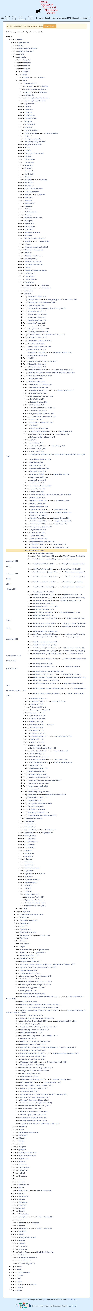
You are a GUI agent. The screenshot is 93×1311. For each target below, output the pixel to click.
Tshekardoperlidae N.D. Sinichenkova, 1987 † (42, 815)
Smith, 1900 (37, 474)
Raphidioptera (29, 853)
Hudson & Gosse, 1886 (31, 1109)
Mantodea (28, 209)
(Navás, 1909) (71, 569)
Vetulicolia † (22, 1255)
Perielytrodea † (29, 273)
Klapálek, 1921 (39, 506)
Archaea (19, 1267)
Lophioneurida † (30, 203)
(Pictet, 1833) (73, 598)
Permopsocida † (30, 276)
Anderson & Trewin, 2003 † (33, 1044)
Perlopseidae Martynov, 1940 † (38, 774)
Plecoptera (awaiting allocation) (38, 786)
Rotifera (20, 1234)
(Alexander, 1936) (45, 637)
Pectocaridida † (25, 950)
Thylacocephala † (25, 929)
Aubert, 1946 (43, 615)
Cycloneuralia (27, 1152)
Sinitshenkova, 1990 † (42, 422)
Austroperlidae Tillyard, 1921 (36, 297)
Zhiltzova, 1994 (38, 393)
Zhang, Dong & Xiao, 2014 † (35, 985)
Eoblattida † (28, 156)
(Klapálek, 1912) (44, 634)
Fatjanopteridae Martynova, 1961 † (39, 329)
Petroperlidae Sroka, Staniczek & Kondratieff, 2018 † (45, 780)
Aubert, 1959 (44, 577)
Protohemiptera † (30, 838)
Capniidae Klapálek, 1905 (36, 305)
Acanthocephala (23, 42)
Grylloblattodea (29, 174)
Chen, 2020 (38, 733)
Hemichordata (22, 1170)
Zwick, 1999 (38, 716)
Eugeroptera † (29, 162)
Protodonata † (29, 833)
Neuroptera (28, 235)
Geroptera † (28, 168)
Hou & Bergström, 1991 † (33, 993)
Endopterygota (34, 153)
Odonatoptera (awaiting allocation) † (36, 247)
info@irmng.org (72, 1299)
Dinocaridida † (24, 917)
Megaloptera (29, 221)
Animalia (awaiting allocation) (27, 48)
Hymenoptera (29, 183)
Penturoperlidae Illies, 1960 (36, 370)
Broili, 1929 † (29, 1062)
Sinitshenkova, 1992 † (41, 486)
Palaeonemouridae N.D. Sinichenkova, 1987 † (42, 361)
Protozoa (33, 1284)
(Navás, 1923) (44, 559)
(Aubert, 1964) (42, 612)
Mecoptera (28, 215)
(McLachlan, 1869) (45, 606)
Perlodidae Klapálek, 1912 (36, 381)
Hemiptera (28, 177)
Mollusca (21, 1188)
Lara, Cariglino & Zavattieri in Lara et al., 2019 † (39, 1007)
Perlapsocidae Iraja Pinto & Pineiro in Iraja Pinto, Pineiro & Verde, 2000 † (51, 373)
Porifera (20, 1220)
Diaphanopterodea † (31, 130)
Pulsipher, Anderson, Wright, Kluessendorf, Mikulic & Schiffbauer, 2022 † (48, 964)
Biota (23, 1272)
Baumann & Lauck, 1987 (42, 724)
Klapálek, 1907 (38, 449)
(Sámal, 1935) (45, 618)
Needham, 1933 (38, 530)
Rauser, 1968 (37, 489)
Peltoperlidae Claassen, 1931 (37, 367)
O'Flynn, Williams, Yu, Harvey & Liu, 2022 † (38, 1027)
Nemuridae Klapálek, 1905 (36, 352)
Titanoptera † (29, 876)
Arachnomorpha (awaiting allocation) (31, 914)
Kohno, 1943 (43, 604)
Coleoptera (28, 121)
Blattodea (45, 86)
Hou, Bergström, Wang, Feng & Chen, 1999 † (40, 1004)
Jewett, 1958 (43, 553)
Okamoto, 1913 (38, 751)
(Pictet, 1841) (70, 600)
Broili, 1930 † (30, 979)
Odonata (27, 244)
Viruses (19, 1290)
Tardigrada (21, 1243)
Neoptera (32, 232)
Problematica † (23, 1229)
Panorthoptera (34, 264)
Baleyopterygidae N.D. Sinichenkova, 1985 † (62, 300)
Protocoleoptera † (30, 830)
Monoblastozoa (23, 1190)
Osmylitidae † (32, 358)
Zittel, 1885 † (27, 1082)
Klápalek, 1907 (39, 468)
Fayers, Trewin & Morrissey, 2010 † (36, 976)
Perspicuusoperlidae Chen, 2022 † (39, 777)
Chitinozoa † (22, 1138)
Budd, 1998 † (29, 1091)
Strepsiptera (28, 862)
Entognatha (25, 77)
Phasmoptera (29, 288)
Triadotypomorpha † (31, 882)
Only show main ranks (34, 32)
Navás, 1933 (43, 664)
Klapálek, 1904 (39, 387)
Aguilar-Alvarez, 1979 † (31, 1033)
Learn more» (73, 1306)
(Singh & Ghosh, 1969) (47, 654)
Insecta (24, 80)
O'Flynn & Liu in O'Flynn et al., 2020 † (36, 982)
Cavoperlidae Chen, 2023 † (36, 311)
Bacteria (19, 1269)
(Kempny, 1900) (44, 645)
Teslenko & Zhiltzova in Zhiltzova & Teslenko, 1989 (50, 495)
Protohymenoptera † (31, 841)
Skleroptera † (29, 859)
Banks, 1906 (37, 483)
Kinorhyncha (22, 1176)
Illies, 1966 (59, 701)
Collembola (25, 72)
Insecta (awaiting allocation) (34, 188)
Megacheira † (24, 926)
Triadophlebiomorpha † (32, 879)
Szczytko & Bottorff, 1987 (43, 416)
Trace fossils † (23, 1246)
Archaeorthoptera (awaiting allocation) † (37, 98)
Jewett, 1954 (37, 722)
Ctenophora (22, 1147)
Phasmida (28, 285)
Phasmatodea (29, 282)
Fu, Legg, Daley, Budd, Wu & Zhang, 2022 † (37, 1018)
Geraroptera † (29, 165)
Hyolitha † (21, 1173)
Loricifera (21, 1182)
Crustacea (26, 66)
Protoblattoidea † (30, 827)
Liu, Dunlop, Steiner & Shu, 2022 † (35, 1097)
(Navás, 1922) (44, 582)
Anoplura (27, 92)
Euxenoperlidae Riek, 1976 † (37, 326)
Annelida (21, 54)
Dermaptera (28, 127)
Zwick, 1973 (38, 512)
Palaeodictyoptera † (31, 259)
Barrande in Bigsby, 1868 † (32, 1079)
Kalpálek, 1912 (39, 390)
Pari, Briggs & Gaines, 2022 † (34, 1117)
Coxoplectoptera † (30, 124)
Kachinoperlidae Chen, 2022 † (37, 337)
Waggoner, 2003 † (31, 1024)
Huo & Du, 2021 (39, 757)
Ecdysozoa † (27, 1155)
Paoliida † (28, 267)
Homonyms (40, 18)
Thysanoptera (29, 871)
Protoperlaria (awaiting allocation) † (39, 792)
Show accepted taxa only (15, 32)
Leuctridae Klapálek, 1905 (36, 343)
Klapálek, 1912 (65, 390)
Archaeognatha (29, 95)
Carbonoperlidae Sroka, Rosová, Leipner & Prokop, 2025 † (47, 308)
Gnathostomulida (23, 1167)
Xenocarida (28, 932)
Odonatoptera (34, 250)
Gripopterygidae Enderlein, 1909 (38, 332)
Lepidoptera (28, 200)
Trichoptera (28, 885)
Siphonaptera (29, 856)
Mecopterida (33, 218)
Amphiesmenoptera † (36, 89)
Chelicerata (27, 63)
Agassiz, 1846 (38, 521)
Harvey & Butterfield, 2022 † (32, 1059)
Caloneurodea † (30, 115)
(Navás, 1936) (44, 572)
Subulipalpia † (37, 809)
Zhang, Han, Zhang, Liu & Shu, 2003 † (36, 1103)
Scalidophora (27, 1237)
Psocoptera (28, 850)
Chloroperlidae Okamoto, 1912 (37, 314)
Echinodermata (23, 1158)
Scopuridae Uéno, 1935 (35, 800)
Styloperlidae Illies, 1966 (35, 806)
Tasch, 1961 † (32, 894)
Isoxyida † (23, 947)
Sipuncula (21, 1240)
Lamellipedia (28, 920)
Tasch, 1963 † (35, 903)
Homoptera (28, 180)
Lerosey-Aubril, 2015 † (30, 1074)
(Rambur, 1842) (43, 592)
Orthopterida (33, 256)
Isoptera (27, 194)
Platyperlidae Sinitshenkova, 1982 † (39, 783)
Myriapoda (26, 912)
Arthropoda (22, 57)
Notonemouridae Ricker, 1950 (37, 355)
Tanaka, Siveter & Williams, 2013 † (34, 1071)
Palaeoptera (33, 262)
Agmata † (21, 45)
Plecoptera (28, 294)
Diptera (27, 147)
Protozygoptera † (30, 847)
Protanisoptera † (30, 821)
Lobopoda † (22, 1179)
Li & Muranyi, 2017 (39, 515)
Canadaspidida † (25, 935)
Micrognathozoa (23, 1185)
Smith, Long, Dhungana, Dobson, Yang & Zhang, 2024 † (40, 1123)
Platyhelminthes (23, 1214)
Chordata (21, 1141)
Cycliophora (22, 1150)
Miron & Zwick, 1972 (41, 384)
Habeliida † (23, 941)
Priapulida (35, 1223)
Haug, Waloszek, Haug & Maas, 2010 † (36, 1068)
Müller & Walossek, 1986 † (33, 1056)
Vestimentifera (23, 1252)
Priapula (21, 1223)
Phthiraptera (43, 92)
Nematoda (21, 1193)
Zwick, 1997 (37, 713)
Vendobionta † (23, 1249)
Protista (19, 1284)
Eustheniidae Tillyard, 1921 (36, 323)
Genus (27, 550)
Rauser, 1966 (38, 402)
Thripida (32, 868)
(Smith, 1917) (44, 595)
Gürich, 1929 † (28, 1001)
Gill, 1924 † (28, 991)
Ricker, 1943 (37, 452)
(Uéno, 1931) (44, 683)
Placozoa (21, 1211)
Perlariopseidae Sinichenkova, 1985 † (40, 375)
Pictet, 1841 (38, 434)
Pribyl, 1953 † (26, 1264)
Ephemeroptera (30, 159)
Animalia (19, 39)
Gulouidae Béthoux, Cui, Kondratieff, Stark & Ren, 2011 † (46, 335)
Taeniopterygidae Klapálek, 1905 (38, 812)
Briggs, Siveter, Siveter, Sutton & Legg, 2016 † (39, 967)
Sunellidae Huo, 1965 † (27, 958)
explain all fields (50, 26)
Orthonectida (22, 1205)
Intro (2, 18)
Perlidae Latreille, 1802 (35, 378)
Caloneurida (28, 112)
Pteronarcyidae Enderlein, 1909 (55, 795)
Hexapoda (26, 69)
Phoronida (21, 1208)
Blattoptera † (29, 109)
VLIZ (45, 1299)
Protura (24, 909)
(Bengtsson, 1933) (46, 693)
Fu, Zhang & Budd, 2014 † (32, 1015)
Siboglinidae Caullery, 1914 (44, 1217)
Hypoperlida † (29, 185)
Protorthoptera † (30, 844)
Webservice (57, 18)
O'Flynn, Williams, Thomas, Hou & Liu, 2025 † (37, 1085)
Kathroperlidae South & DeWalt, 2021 (40, 340)
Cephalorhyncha (28, 1132)
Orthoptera (28, 253)
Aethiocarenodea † (30, 83)
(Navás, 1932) (42, 598)
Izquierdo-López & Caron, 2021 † (34, 1088)
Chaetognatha (22, 1135)
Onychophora (22, 1202)
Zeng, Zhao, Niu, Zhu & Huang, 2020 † (35, 1041)
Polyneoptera (34, 818)
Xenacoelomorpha (24, 1261)
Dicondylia (33, 139)
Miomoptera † (29, 229)
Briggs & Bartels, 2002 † (33, 1050)
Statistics (48, 18)
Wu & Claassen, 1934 (45, 631)
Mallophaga (28, 206)
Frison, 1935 (38, 471)
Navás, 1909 (42, 569)
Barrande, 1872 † (29, 1077)
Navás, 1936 (36, 462)
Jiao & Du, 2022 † (30, 973)
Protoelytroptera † (30, 836)
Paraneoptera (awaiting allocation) (36, 270)
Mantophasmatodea (31, 212)
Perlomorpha (36, 771)
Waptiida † (23, 953)
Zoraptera (28, 888)
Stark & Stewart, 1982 (41, 527)
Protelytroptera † (30, 824)
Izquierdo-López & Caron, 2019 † (34, 1030)
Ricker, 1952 (37, 399)
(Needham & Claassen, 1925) (49, 688)
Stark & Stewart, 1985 (41, 396)
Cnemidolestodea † (31, 118)
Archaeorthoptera (34, 101)
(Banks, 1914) (73, 595)
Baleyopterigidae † (34, 300)
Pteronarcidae (32, 795)
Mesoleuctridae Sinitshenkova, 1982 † (40, 346)
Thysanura (28, 874)
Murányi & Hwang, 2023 (40, 459)
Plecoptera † (36, 789)
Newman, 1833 (61, 474)
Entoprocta (21, 1161)
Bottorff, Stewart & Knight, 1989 (43, 748)
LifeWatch (75, 18)
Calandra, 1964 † (29, 970)
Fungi (19, 1278)
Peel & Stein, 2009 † (31, 961)
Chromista (20, 1275)
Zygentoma (28, 891)
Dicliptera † (28, 136)
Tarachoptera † (29, 865)
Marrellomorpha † (25, 923)
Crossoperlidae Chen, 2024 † (37, 317)
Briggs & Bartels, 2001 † (32, 988)
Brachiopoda (22, 1126)
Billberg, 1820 (65, 431)
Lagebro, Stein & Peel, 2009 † (33, 1115)
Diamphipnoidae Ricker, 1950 (37, 320)
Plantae (19, 1281)
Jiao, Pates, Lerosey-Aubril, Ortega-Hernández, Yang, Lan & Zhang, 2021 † (48, 1047)
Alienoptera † (28, 86)
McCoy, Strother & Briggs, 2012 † (34, 1100)
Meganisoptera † (30, 224)
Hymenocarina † (44, 935)
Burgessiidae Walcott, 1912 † (29, 955)
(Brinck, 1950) (43, 648)
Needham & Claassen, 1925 (42, 414)
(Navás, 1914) (43, 564)
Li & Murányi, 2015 (38, 763)
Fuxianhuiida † (24, 938)
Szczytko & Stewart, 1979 (43, 408)
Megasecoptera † (30, 226)
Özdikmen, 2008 (39, 768)
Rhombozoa (22, 1231)
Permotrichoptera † (31, 279)
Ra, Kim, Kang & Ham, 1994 (48, 671)
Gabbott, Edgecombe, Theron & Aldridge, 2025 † (39, 1036)
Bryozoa (21, 1129)
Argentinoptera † (29, 104)
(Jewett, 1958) (43, 556)
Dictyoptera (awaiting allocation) (35, 142)
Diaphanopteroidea (31, 133)
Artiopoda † (27, 60)
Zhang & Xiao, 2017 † (32, 1065)
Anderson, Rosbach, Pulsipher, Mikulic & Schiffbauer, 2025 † (44, 1094)
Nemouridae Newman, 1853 (37, 349)
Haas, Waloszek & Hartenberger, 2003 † (39, 996)
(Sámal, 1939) (44, 623)
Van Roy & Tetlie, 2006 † (35, 1106)
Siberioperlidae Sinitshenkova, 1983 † (40, 803)
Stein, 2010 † (28, 1038)
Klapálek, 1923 (38, 500)
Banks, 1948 (37, 405)
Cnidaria (21, 1144)
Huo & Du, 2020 (39, 538)
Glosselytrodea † (30, 171)
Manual (64, 18)
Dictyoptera (33, 145)
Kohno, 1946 (40, 710)
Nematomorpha (23, 1196)
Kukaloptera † (29, 197)
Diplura (24, 74)
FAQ (69, 18)
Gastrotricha (22, 1164)
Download (84, 18)
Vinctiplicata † (27, 1258)
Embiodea (28, 150)
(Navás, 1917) (42, 600)
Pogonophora (22, 1217)
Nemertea (21, 1199)
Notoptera (28, 241)
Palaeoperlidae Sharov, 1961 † (37, 364)
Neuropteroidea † (35, 238)
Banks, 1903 (62, 434)
